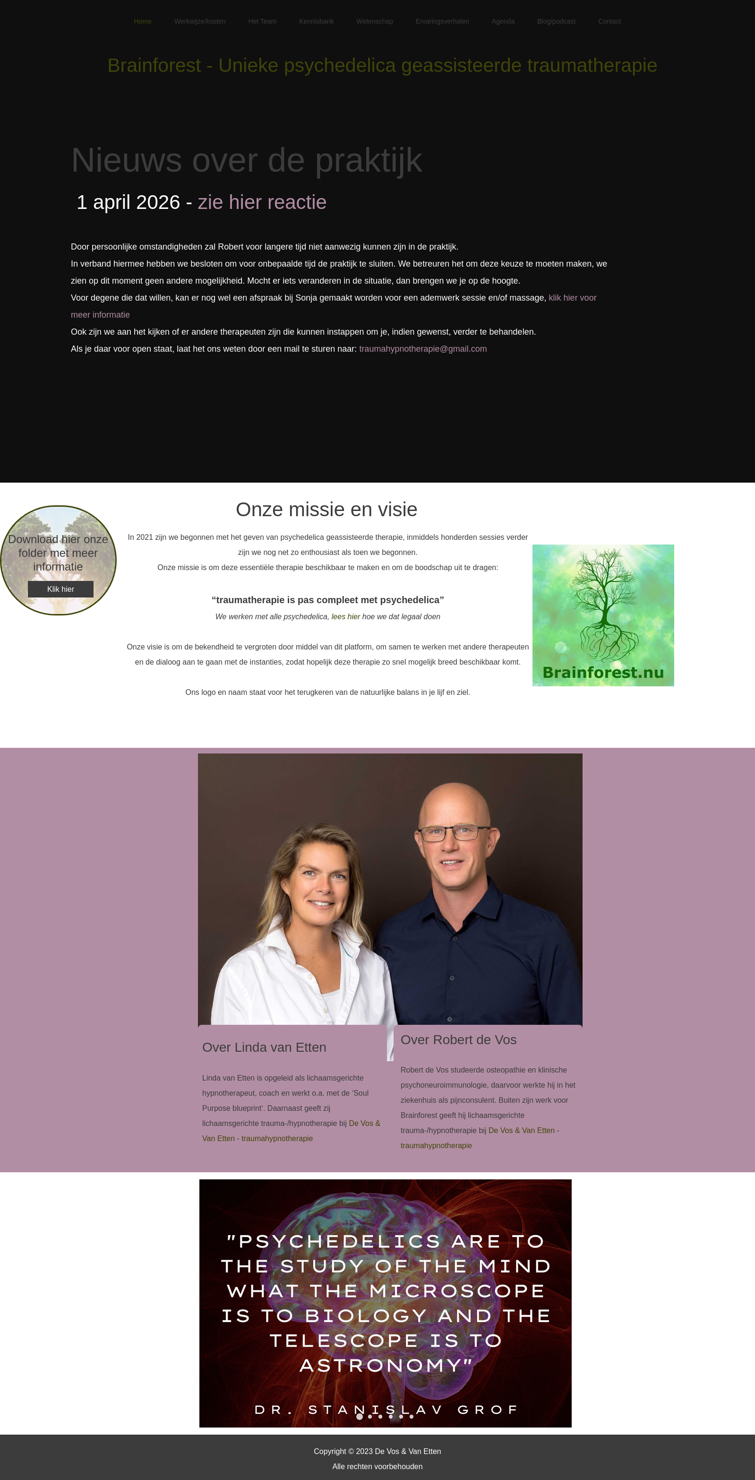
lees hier (346, 617)
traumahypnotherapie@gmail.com (423, 349)
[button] (359, 1416)
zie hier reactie (262, 202)
